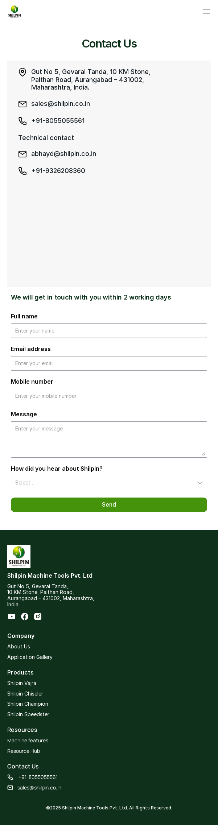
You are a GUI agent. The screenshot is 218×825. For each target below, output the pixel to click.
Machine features (27, 740)
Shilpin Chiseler (25, 693)
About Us (18, 646)
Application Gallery (30, 657)
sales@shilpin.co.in (39, 787)
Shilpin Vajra (21, 683)
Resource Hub (23, 750)
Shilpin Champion (27, 704)
